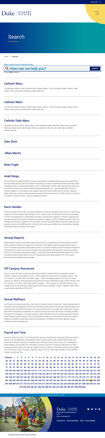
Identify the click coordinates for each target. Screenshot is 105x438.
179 (94, 377)
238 (39, 387)
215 (36, 384)
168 (54, 377)
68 (69, 364)
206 (98, 380)
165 (43, 377)
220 (54, 384)
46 (84, 361)
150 (83, 374)
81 (21, 367)
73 (87, 364)
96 (76, 367)
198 (69, 380)
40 (62, 361)
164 (39, 377)
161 (28, 377)
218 (47, 384)
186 (25, 380)
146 (69, 374)
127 (94, 370)
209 (13, 384)
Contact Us (61, 421)
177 (87, 377)
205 (94, 380)
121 (72, 370)
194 (54, 380)
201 (80, 380)
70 (76, 364)
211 (21, 384)
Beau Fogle (11, 164)
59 (36, 364)
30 (25, 361)
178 (91, 377)
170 (61, 377)
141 (50, 374)
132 (17, 374)
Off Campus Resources (19, 268)
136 (32, 374)
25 (7, 361)
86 (40, 367)
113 (43, 370)
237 (35, 387)
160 (25, 377)
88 (47, 367)
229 (87, 384)
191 (43, 380)
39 (58, 361)
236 (32, 387)
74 (91, 364)
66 (62, 364)
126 (91, 370)
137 (36, 374)
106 (17, 370)
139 (43, 374)
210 (17, 384)
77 (7, 367)
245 (65, 387)
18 (77, 357)
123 (80, 370)
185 (21, 380)
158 (17, 377)
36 (47, 361)
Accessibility (90, 421)
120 (69, 370)
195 (58, 380)
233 (21, 387)
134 (25, 374)
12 (55, 357)
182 (10, 380)
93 (65, 367)
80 (18, 367)
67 (65, 364)
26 (10, 361)
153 (94, 374)
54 (18, 364)
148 (76, 374)
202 (83, 380)
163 (36, 377)
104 (10, 370)
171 (65, 377)
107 (21, 370)
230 (91, 384)
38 (54, 361)
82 (25, 367)
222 (61, 384)
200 (76, 380)
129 (6, 374)
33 (36, 361)
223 (65, 384)
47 (87, 361)
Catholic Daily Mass (16, 120)
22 (91, 357)
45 (80, 361)
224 (69, 384)
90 (54, 367)
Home (6, 56)
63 (51, 364)
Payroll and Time (15, 332)
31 (29, 361)
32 (32, 361)
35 (43, 361)
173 (72, 377)
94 (69, 367)
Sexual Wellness (14, 299)
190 (39, 380)
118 (61, 370)
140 (47, 374)
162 (32, 377)
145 (65, 374)
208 (10, 384)
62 (47, 364)
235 (28, 387)
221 (58, 384)
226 (76, 384)
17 (73, 357)
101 (94, 367)
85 (36, 367)
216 (39, 384)
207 (6, 384)
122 (76, 370)
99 (87, 367)
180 (98, 377)
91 (58, 367)
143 (58, 374)
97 (80, 367)
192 (47, 380)
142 (54, 374)
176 (83, 377)
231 (94, 384)
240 (46, 387)
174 (76, 377)
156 (10, 377)
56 (25, 364)
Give (82, 421)
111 (36, 370)
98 (84, 367)
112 (39, 370)
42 (69, 361)
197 (65, 380)
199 (72, 380)
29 (21, 361)
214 (32, 384)
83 (29, 367)
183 (13, 380)
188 (32, 380)
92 (62, 367)
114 (47, 370)
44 (76, 361)
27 (14, 361)
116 (54, 370)
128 (98, 370)
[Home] (16, 13)
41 (65, 361)
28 (18, 361)
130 (10, 374)
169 (58, 377)
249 (79, 387)
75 (95, 364)
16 (69, 357)
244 (61, 387)
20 (84, 357)
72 (84, 364)
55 (21, 364)
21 (88, 357)
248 (76, 387)
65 (58, 364)
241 (50, 387)
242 (54, 387)
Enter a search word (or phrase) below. (18, 64)
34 (40, 361)
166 (47, 377)
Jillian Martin (12, 153)
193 (50, 380)
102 (98, 367)
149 (80, 374)
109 (28, 370)
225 (72, 384)
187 (28, 380)
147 (72, 374)
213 (28, 384)
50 (98, 361)
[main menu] (96, 13)
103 (6, 370)
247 (72, 387)
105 (13, 370)
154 (98, 374)
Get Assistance (73, 421)
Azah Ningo (11, 176)
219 (50, 384)
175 (80, 377)
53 (14, 364)
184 (17, 380)
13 (58, 357)
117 (58, 370)
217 (43, 384)
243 (57, 387)
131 (13, 374)
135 (28, 374)
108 (25, 370)
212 (25, 384)
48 (91, 361)
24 (99, 357)
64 (54, 364)
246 (68, 387)
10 (47, 357)
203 (87, 380)
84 (32, 367)
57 (29, 364)
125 (87, 370)
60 (40, 364)
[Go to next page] (84, 387)
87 (43, 367)
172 (69, 377)
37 (51, 361)
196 (61, 380)
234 (24, 387)
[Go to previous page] (8, 357)
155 (6, 377)
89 (51, 367)
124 (83, 370)
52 (10, 364)
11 (51, 357)
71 (80, 364)
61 (43, 364)
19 (80, 357)
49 (95, 361)
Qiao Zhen (10, 141)
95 (73, 367)
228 (83, 384)
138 (39, 374)
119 (65, 370)
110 (32, 370)
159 (21, 377)
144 (61, 374)
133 (21, 374)
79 (14, 367)
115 (50, 370)
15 (66, 357)
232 (98, 384)
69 (73, 364)
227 (80, 384)
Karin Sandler (12, 207)
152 (91, 374)
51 (7, 364)
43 (73, 361)
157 (13, 377)
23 (95, 357)
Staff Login (94, 2)
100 (91, 367)
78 (10, 367)
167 (50, 377)
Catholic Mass (13, 83)
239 (43, 387)
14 (62, 357)
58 (32, 364)
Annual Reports (14, 237)
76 (98, 364)
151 (87, 374)
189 (36, 380)
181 (6, 380)
